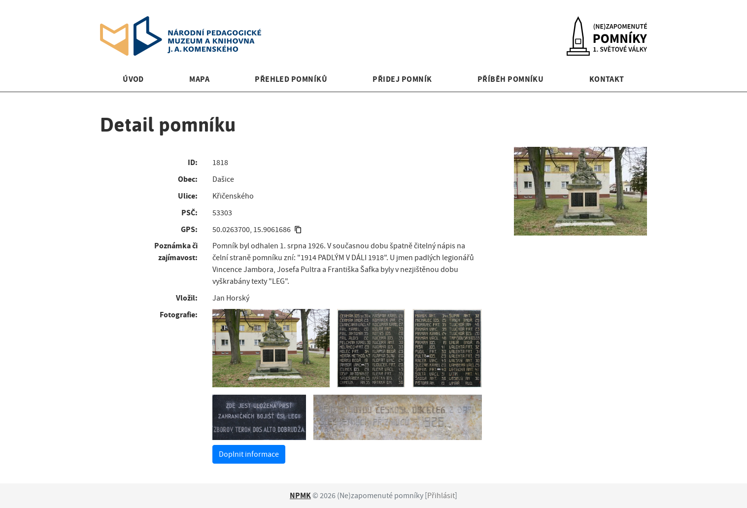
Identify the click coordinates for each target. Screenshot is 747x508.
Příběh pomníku (510, 79)
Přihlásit (441, 496)
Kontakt (606, 79)
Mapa (199, 79)
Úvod (133, 79)
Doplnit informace (249, 454)
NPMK (300, 495)
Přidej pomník (402, 79)
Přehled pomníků (291, 79)
